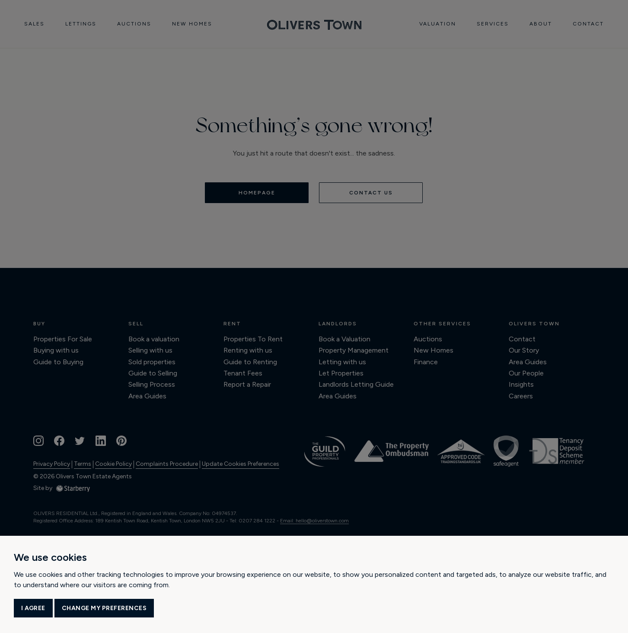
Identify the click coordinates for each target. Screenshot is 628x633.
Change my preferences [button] (104, 608)
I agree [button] (33, 608)
